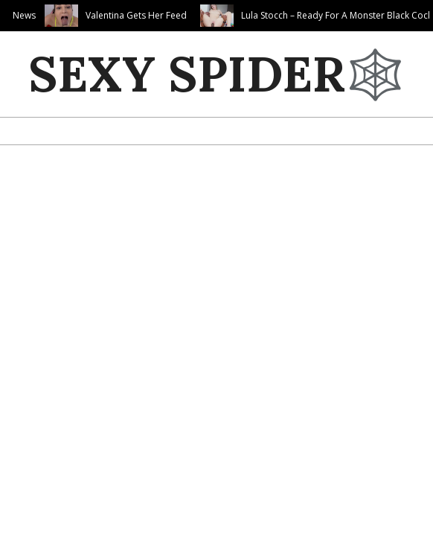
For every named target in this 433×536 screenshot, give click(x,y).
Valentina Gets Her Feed (136, 15)
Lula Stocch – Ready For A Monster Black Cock (336, 15)
